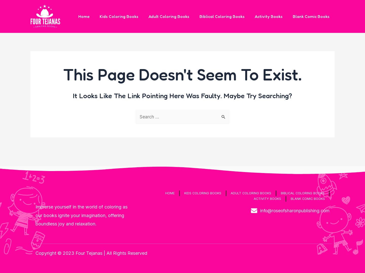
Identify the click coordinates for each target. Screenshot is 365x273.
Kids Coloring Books (128, 16)
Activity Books (272, 16)
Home (95, 16)
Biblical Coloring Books (227, 16)
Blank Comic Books (312, 16)
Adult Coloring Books (176, 16)
